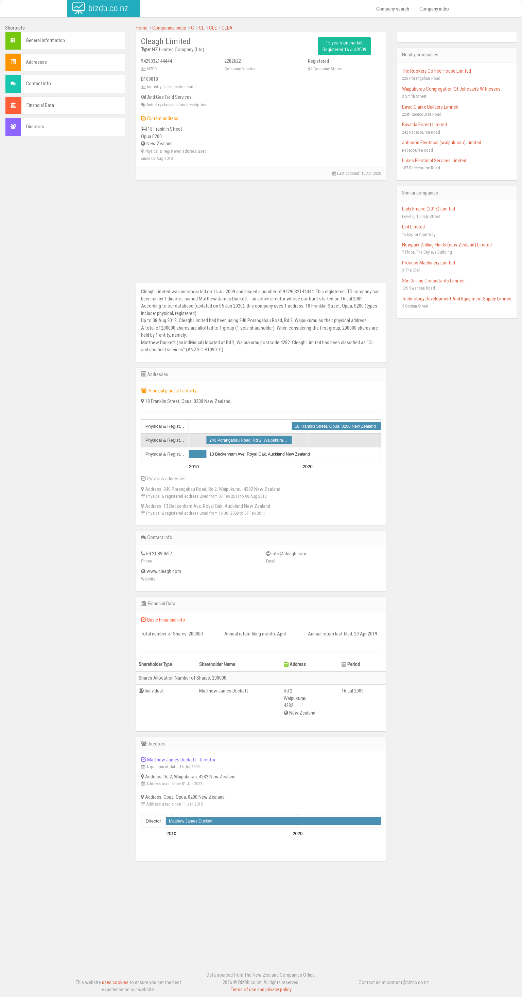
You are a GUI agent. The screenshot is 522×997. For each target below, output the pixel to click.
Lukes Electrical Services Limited (434, 161)
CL (201, 28)
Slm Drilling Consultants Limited (433, 281)
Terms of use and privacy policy (261, 989)
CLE (213, 28)
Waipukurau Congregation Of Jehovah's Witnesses (451, 89)
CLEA (227, 28)
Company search (392, 9)
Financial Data (40, 105)
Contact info (38, 83)
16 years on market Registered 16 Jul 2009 (344, 46)
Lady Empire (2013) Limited (428, 209)
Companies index (169, 28)
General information (45, 40)
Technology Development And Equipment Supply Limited (456, 299)
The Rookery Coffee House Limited (436, 71)
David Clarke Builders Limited (430, 107)
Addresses (36, 62)
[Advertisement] (65, 190)
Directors (35, 127)
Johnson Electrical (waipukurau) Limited (441, 143)
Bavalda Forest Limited (424, 125)
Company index (434, 9)
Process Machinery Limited (428, 263)
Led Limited (413, 227)
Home (141, 28)
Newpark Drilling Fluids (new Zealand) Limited (447, 245)
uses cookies (115, 982)
